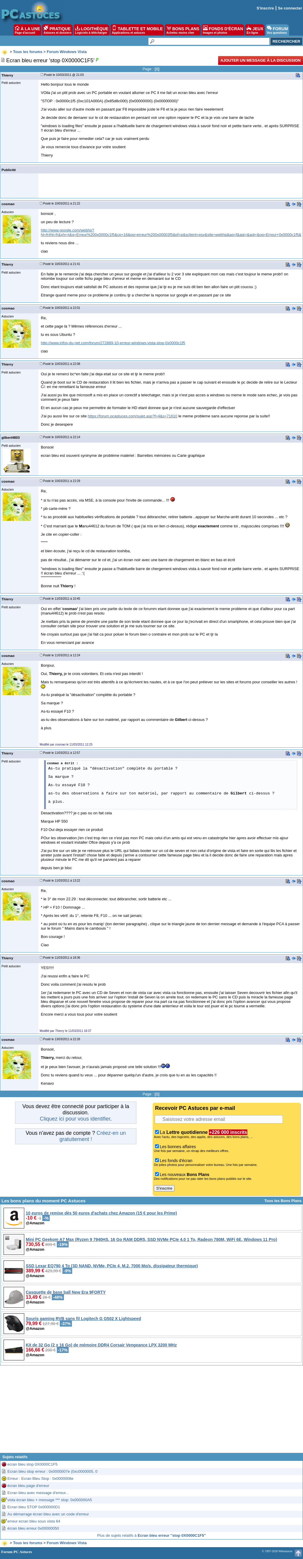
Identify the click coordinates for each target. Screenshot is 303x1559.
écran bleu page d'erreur (28, 1485)
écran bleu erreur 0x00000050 (33, 1528)
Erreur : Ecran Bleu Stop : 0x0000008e (40, 1478)
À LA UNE (27, 29)
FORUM (277, 29)
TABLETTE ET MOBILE (137, 29)
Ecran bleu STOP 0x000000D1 (33, 1507)
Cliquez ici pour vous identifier (75, 1119)
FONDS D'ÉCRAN (223, 29)
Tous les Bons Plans (283, 1201)
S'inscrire (265, 8)
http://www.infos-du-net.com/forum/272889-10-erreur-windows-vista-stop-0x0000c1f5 (113, 343)
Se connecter (290, 8)
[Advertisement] (151, 1411)
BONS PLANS (182, 29)
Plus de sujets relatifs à (151, 1535)
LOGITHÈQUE (91, 29)
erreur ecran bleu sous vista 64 (33, 1521)
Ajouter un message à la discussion (260, 60)
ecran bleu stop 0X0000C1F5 (32, 1464)
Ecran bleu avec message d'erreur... (38, 1493)
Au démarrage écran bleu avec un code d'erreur (48, 1514)
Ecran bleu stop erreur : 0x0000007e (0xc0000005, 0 (52, 1471)
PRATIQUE (57, 29)
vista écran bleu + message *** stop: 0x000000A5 (49, 1500)
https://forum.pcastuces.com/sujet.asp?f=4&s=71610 (133, 416)
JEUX (254, 29)
